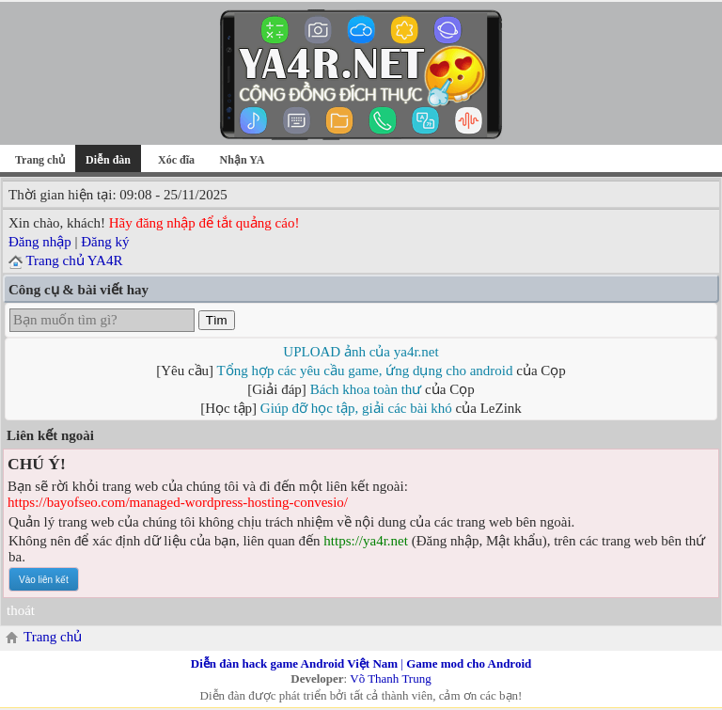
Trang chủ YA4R (73, 260)
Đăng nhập (39, 241)
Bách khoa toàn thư (366, 389)
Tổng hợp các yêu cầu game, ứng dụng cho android (365, 370)
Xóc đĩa (176, 159)
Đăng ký (105, 241)
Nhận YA (242, 159)
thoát (21, 610)
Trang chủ (40, 159)
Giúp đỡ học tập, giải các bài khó (356, 408)
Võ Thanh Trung (390, 678)
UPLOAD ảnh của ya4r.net (360, 351)
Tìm (217, 320)
